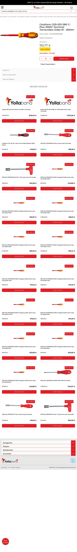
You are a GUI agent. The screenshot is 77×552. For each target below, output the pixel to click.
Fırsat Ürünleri (5, 542)
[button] (38, 70)
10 (45, 53)
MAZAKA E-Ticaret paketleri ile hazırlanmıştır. (62, 467)
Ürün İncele (19, 121)
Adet (53, 53)
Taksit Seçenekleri (47, 64)
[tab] (38, 70)
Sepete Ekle (59, 58)
